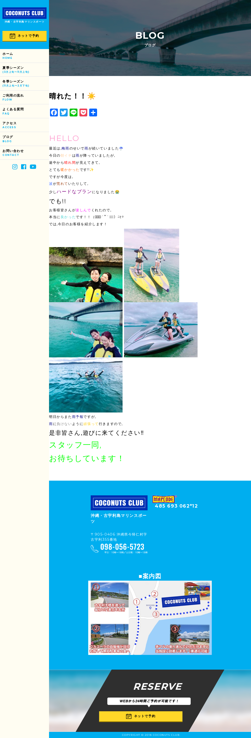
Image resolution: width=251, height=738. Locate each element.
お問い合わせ (25, 153)
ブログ (25, 139)
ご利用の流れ (25, 98)
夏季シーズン (25, 70)
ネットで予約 (24, 35)
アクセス (25, 125)
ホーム (25, 56)
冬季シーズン (25, 84)
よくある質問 (25, 111)
